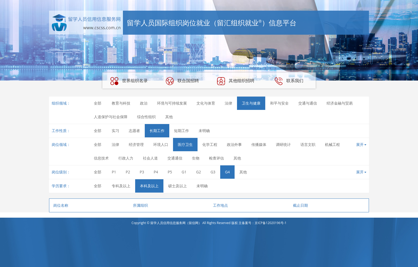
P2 (128, 171)
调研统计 (283, 144)
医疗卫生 (185, 144)
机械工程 (332, 144)
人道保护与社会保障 (110, 116)
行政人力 (125, 158)
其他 (169, 116)
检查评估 (216, 158)
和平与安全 (279, 103)
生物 (195, 158)
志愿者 (134, 130)
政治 (143, 103)
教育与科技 (121, 103)
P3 (142, 171)
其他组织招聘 (235, 81)
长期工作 (157, 130)
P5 (170, 171)
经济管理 (136, 144)
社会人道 (150, 158)
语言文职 (307, 144)
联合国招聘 (182, 81)
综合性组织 (146, 116)
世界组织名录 (129, 81)
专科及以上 (121, 185)
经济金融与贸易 (340, 103)
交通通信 (174, 158)
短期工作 (181, 130)
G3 (213, 171)
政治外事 (234, 144)
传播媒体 (258, 144)
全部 (97, 103)
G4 (227, 171)
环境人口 (160, 144)
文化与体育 (205, 103)
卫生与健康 (251, 103)
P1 (114, 171)
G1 (184, 171)
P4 (156, 171)
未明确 (204, 130)
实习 (115, 130)
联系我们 (289, 81)
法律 (228, 103)
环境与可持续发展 (172, 103)
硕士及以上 (177, 185)
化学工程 (209, 144)
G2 (198, 171)
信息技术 (101, 158)
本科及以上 (149, 185)
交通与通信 (307, 103)
